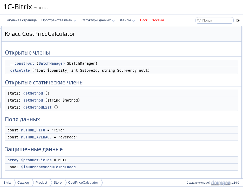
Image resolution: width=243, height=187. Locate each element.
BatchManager (117, 63)
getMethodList (102, 113)
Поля (189, 149)
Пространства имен (58, 20)
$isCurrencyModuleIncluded (113, 172)
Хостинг (158, 20)
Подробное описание (200, 103)
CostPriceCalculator (83, 182)
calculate (85, 70)
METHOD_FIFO (98, 135)
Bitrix (7, 182)
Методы (191, 120)
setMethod (98, 106)
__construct (87, 63)
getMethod (98, 99)
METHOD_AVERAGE (101, 143)
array (77, 165)
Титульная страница (21, 20)
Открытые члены (197, 29)
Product (41, 182)
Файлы (127, 20)
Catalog (23, 182)
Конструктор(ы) (196, 109)
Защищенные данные (201, 86)
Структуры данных (98, 20)
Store (58, 182)
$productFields (101, 165)
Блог (143, 20)
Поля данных (194, 69)
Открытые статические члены (206, 46)
